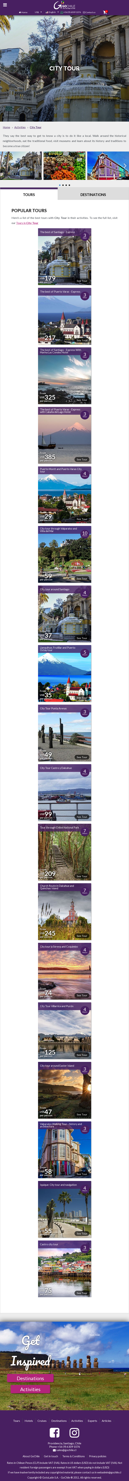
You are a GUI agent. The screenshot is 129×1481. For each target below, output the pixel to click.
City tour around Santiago (54, 589)
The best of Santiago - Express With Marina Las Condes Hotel (60, 351)
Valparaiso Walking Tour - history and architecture (61, 1125)
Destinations (93, 194)
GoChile (95, 1334)
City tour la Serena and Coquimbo (59, 946)
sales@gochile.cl (64, 1450)
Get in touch (51, 1456)
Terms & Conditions (73, 1456)
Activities (30, 1389)
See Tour (82, 280)
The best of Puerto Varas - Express (60, 291)
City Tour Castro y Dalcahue (56, 767)
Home (24, 12)
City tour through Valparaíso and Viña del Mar (58, 530)
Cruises (42, 1420)
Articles (106, 1420)
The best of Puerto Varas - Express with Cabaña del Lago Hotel (60, 410)
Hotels (29, 1420)
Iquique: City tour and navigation (58, 1184)
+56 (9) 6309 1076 (71, 12)
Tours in (27, 223)
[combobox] (36, 12)
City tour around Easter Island (57, 1065)
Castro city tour (49, 1244)
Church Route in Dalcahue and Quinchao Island (57, 887)
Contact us (90, 12)
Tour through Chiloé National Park (59, 827)
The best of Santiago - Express (57, 232)
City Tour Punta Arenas (53, 708)
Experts (92, 1420)
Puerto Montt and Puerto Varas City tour (61, 470)
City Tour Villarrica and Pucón (56, 1006)
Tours (29, 194)
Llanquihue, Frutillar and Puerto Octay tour (57, 649)
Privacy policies (97, 1456)
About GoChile (31, 1456)
